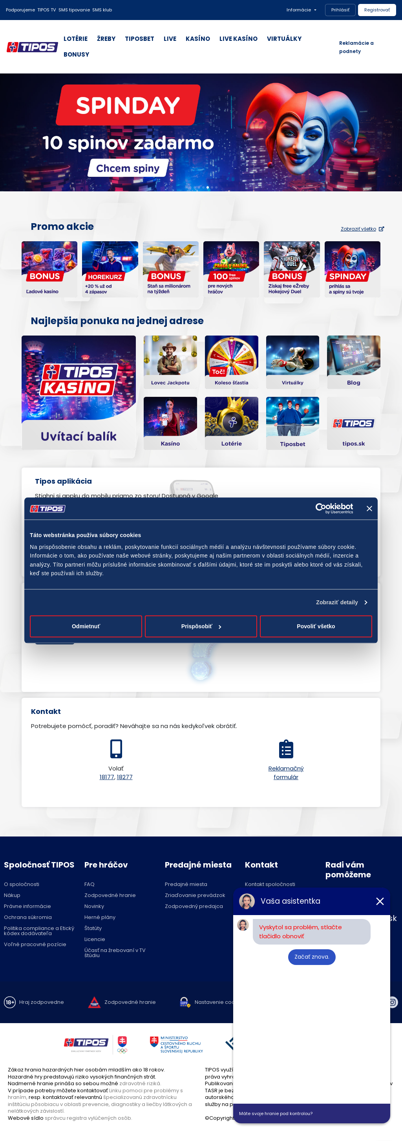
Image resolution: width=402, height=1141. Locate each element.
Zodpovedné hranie (110, 895)
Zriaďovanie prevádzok (195, 895)
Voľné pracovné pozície (35, 944)
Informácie (299, 10)
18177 (107, 777)
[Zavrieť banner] (369, 508)
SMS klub (102, 10)
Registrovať (377, 10)
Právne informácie (27, 906)
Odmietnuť (86, 627)
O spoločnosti (21, 884)
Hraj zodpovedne (41, 1002)
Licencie (94, 939)
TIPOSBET (139, 39)
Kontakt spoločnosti (270, 884)
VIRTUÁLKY (284, 39)
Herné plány (99, 917)
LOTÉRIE (76, 39)
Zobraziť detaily (337, 602)
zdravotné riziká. (140, 1083)
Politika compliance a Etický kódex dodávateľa (39, 931)
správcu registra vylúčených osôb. (88, 1118)
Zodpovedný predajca (194, 906)
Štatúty (93, 928)
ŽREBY (106, 39)
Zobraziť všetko (363, 229)
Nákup (12, 895)
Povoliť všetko (316, 627)
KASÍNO (198, 39)
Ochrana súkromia (28, 917)
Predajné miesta (186, 884)
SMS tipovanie (74, 10)
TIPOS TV (46, 10)
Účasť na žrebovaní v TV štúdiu (115, 953)
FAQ (89, 884)
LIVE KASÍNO (238, 39)
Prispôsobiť (201, 627)
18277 (125, 777)
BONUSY (76, 54)
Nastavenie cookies (220, 1002)
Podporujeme (20, 10)
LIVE (170, 39)
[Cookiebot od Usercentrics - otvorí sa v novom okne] (318, 508)
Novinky (94, 906)
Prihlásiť (340, 10)
